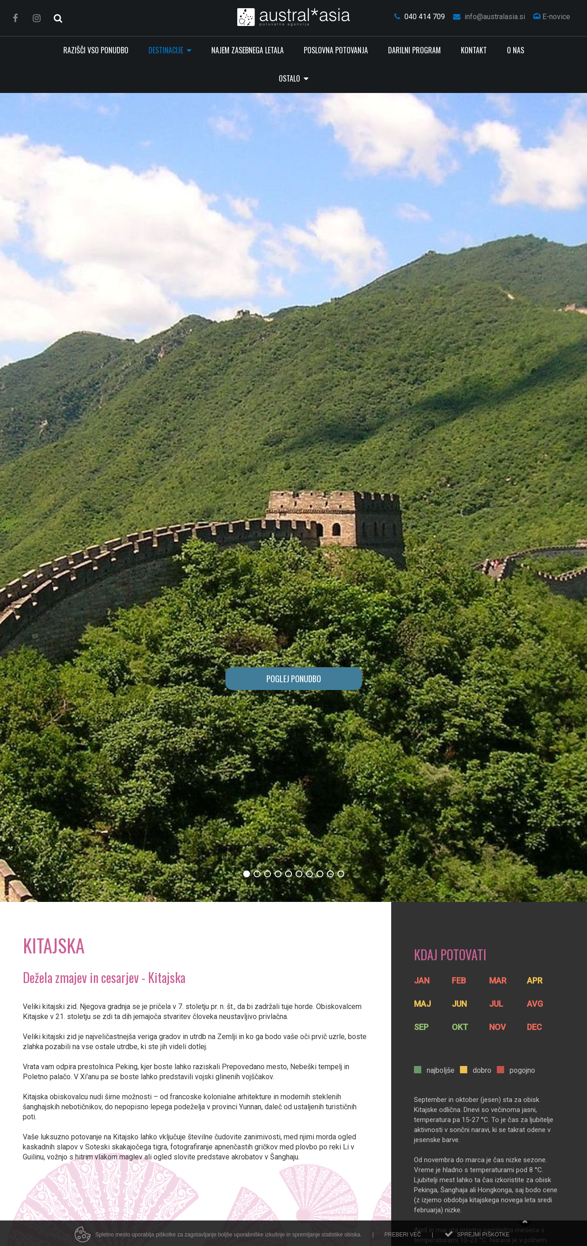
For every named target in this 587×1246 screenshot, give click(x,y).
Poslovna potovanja (336, 50)
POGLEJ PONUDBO (293, 679)
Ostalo (290, 78)
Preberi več (402, 1239)
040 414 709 (419, 16)
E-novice (551, 16)
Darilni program (414, 50)
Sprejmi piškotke (483, 1239)
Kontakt (474, 50)
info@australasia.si (489, 16)
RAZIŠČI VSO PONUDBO (95, 50)
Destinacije (166, 50)
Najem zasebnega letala (247, 50)
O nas (515, 50)
